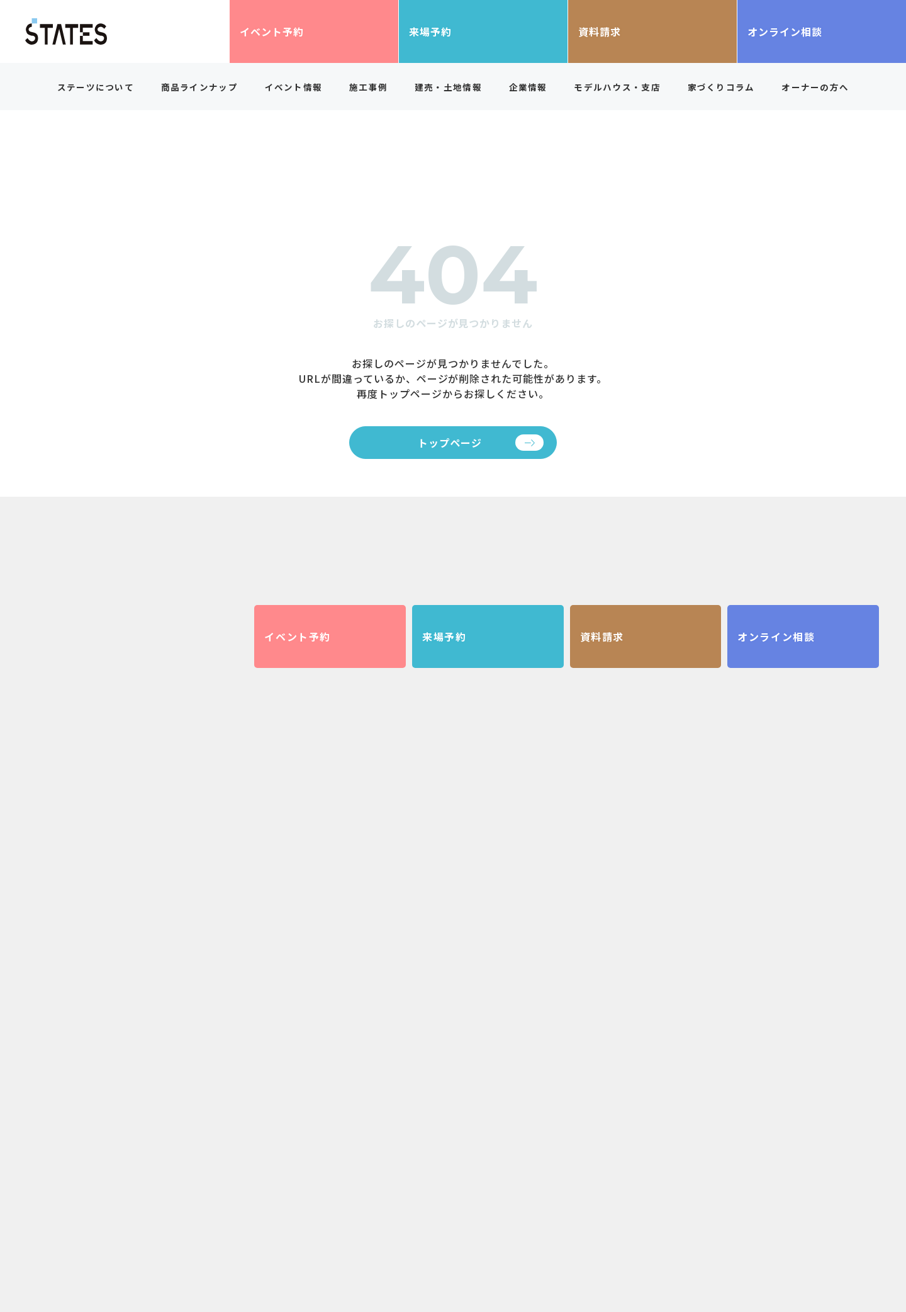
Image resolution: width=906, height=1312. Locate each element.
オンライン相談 (784, 31)
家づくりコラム (721, 87)
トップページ (450, 442)
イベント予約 (272, 31)
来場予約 (430, 31)
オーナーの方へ (815, 87)
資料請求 (599, 31)
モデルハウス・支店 (617, 87)
